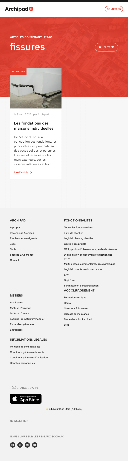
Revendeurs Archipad (22, 233)
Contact (14, 260)
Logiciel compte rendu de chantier (83, 269)
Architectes (16, 302)
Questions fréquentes (76, 308)
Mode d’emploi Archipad (78, 319)
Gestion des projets (75, 243)
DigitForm (69, 280)
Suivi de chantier (73, 233)
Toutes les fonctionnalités (78, 227)
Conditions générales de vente (27, 352)
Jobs (13, 243)
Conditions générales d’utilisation (29, 357)
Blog (66, 324)
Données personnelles (22, 363)
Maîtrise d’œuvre (19, 313)
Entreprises (16, 329)
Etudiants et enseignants (23, 238)
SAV (66, 274)
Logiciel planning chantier (78, 238)
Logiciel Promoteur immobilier (27, 318)
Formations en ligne (75, 297)
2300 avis (77, 409)
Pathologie (18, 71)
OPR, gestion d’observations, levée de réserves (90, 249)
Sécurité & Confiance (22, 254)
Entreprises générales (22, 324)
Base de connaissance (76, 313)
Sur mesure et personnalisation (81, 285)
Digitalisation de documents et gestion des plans (88, 256)
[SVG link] (19, 9)
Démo (67, 303)
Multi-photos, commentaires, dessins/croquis (89, 263)
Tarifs (13, 249)
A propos (15, 227)
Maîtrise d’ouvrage (20, 308)
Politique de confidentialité (25, 346)
